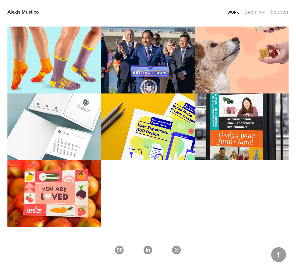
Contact (280, 12)
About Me (255, 12)
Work (233, 12)
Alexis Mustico (23, 11)
